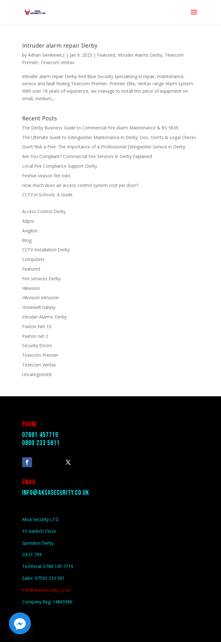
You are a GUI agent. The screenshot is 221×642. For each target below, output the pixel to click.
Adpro (28, 221)
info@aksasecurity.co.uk (55, 493)
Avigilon (30, 231)
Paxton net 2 (35, 336)
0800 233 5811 (41, 443)
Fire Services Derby (41, 278)
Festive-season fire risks (46, 176)
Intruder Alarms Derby (140, 55)
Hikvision (31, 288)
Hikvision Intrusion (40, 297)
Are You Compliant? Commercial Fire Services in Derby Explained (87, 156)
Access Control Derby (44, 211)
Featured (106, 55)
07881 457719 (40, 435)
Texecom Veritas (57, 62)
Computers (33, 259)
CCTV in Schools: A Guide (47, 195)
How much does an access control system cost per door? (80, 185)
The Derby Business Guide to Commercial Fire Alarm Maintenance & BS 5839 (100, 128)
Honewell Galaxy (38, 307)
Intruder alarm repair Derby (59, 45)
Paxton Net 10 (36, 326)
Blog (26, 240)
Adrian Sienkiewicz (46, 55)
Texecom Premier (40, 355)
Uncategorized (36, 374)
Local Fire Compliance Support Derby (59, 166)
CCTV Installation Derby (46, 250)
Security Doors (37, 345)
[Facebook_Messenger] (20, 623)
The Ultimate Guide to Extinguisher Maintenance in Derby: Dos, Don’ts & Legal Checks (109, 137)
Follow (45, 461)
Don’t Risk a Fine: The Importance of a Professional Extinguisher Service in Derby (103, 147)
